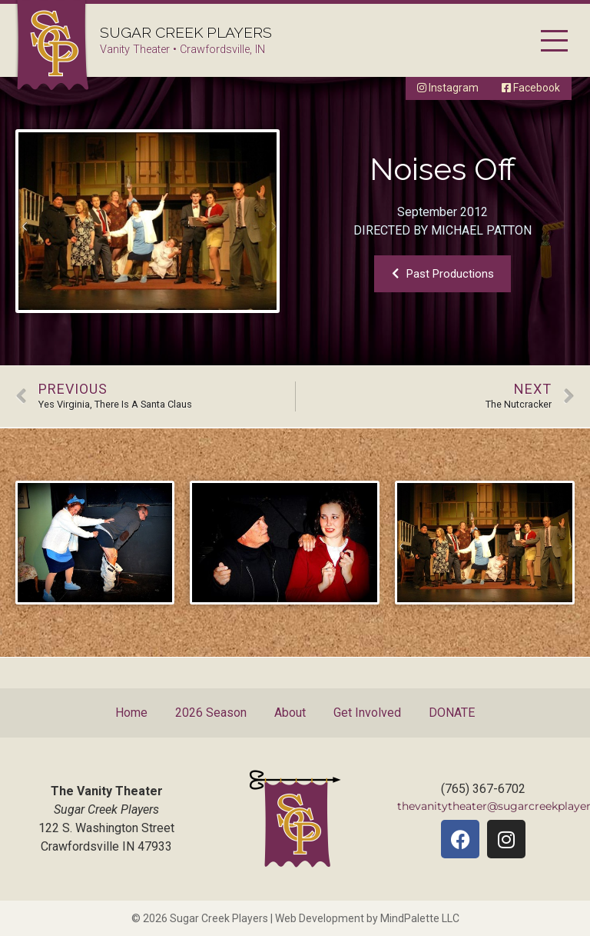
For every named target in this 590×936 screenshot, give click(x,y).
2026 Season (211, 712)
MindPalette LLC (419, 918)
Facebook (531, 88)
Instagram (448, 88)
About (290, 712)
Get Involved (367, 712)
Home (131, 712)
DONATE (452, 712)
